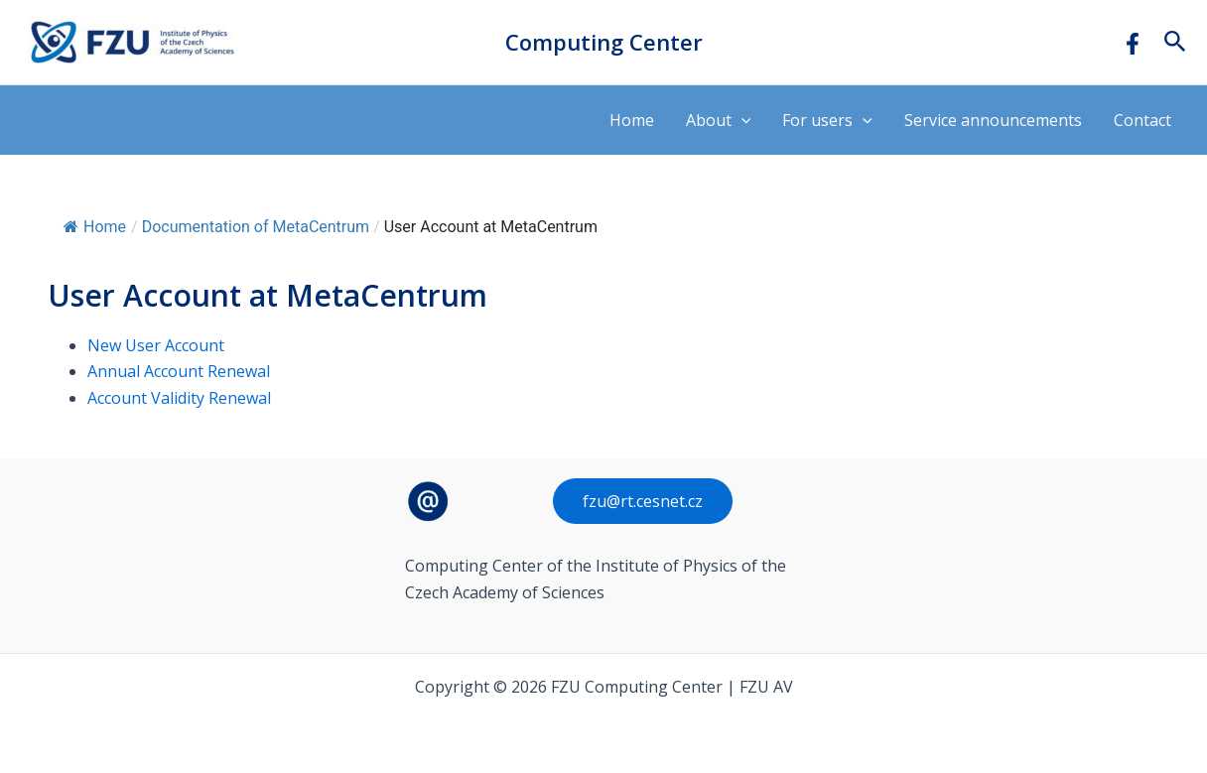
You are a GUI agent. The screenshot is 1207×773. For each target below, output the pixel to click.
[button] (1175, 43)
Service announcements (993, 120)
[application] (741, 120)
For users (827, 120)
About (718, 120)
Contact (1142, 120)
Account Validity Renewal (179, 398)
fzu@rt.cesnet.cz (643, 501)
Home (631, 120)
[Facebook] (1132, 44)
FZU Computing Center (268, 42)
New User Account (155, 345)
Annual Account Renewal (178, 371)
